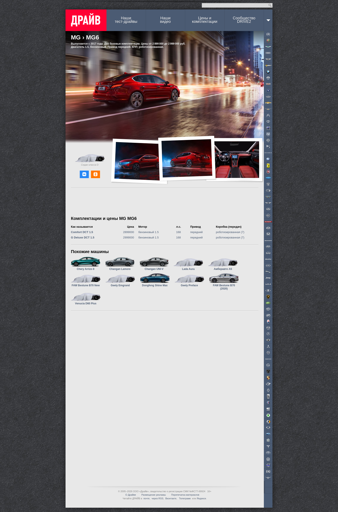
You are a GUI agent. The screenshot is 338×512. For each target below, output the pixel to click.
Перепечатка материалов (185, 494)
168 (178, 232)
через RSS (157, 498)
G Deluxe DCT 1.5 (82, 237)
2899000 (128, 232)
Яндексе (201, 498)
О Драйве (130, 494)
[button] (84, 174)
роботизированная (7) (230, 232)
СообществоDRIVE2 (244, 20)
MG (76, 37)
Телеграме (184, 498)
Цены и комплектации (204, 20)
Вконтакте (170, 498)
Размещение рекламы (153, 494)
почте (146, 498)
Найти (270, 5)
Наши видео (165, 20)
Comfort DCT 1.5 (82, 232)
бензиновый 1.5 (148, 232)
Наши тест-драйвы (126, 20)
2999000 (128, 237)
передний (196, 232)
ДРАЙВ (86, 20)
